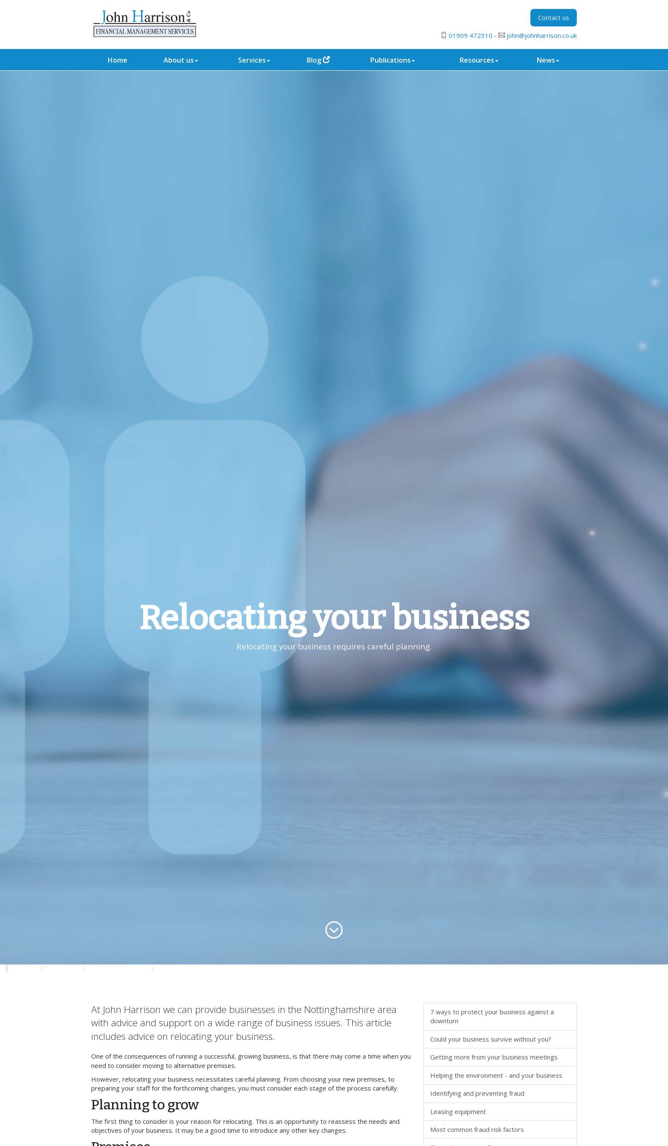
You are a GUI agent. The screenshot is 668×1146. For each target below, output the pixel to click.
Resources (479, 60)
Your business (64, 968)
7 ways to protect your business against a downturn (492, 1016)
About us (181, 60)
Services (254, 60)
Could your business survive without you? (490, 1039)
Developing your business (119, 968)
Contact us (553, 17)
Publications (392, 60)
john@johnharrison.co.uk (542, 35)
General (168, 968)
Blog (318, 60)
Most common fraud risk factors (477, 1129)
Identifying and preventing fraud (477, 1093)
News (548, 60)
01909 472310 (470, 35)
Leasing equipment (458, 1111)
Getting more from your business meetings (494, 1057)
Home (117, 60)
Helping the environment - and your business (496, 1075)
